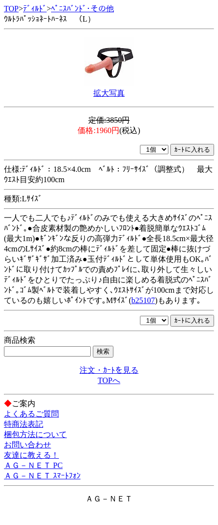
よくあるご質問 (31, 414)
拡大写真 (109, 93)
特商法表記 (23, 424)
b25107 (143, 300)
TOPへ (109, 380)
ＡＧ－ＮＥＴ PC (33, 465)
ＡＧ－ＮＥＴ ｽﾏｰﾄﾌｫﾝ (42, 475)
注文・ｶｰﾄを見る (109, 370)
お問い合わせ (27, 445)
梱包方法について (35, 434)
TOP (11, 8)
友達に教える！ (31, 455)
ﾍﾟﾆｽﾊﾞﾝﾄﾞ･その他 (82, 8)
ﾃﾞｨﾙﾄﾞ (35, 8)
